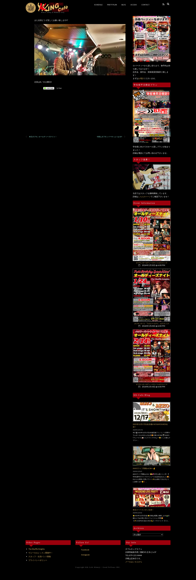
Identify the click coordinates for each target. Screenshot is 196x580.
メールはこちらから (133, 562)
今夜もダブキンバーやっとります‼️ (111, 136)
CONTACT (145, 5)
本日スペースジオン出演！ (143, 510)
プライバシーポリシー (37, 560)
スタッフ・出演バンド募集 (39, 556)
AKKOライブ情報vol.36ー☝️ (144, 468)
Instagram (82, 555)
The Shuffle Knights (36, 549)
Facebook (82, 550)
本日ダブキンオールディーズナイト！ (41, 136)
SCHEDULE (98, 5)
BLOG (124, 5)
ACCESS (133, 5)
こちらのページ (144, 196)
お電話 (141, 78)
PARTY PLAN (112, 5)
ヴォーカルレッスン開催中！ (40, 553)
